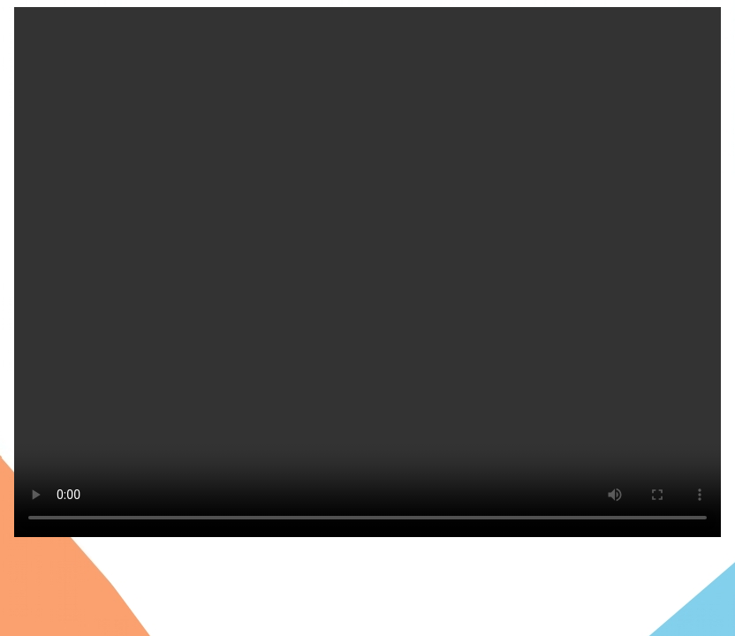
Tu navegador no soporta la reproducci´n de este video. (367, 272)
